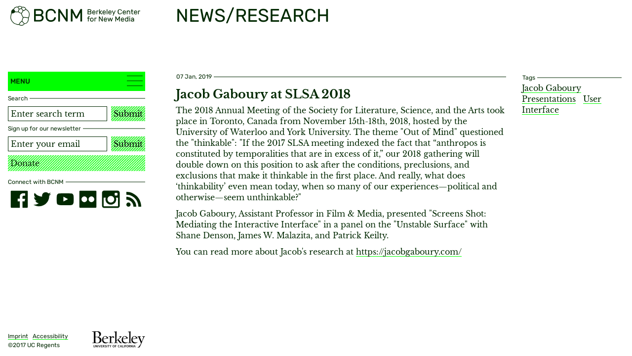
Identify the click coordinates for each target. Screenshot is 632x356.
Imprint (18, 336)
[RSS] (133, 199)
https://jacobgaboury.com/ (409, 252)
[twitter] (42, 199)
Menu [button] (76, 81)
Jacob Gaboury (551, 88)
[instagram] (110, 199)
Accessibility (50, 336)
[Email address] (57, 143)
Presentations (549, 99)
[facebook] (19, 199)
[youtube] (65, 199)
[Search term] (57, 113)
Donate (25, 163)
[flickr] (88, 199)
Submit (128, 114)
